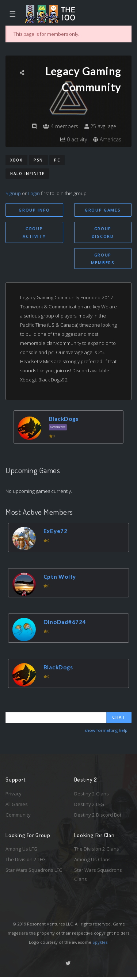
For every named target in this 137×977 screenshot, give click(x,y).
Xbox (16, 160)
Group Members (103, 258)
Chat (119, 717)
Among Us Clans (92, 859)
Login (34, 193)
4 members (60, 126)
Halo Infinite (27, 173)
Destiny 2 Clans (91, 793)
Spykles (99, 942)
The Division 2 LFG (25, 859)
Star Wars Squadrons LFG (33, 870)
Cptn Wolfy (59, 576)
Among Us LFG (21, 848)
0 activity (73, 139)
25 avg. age (100, 126)
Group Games (103, 210)
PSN (38, 160)
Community (18, 814)
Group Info (34, 210)
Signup (13, 193)
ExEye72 (55, 531)
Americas (107, 139)
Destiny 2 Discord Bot (97, 814)
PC (57, 160)
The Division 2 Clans (96, 848)
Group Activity (34, 232)
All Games (16, 804)
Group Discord (103, 232)
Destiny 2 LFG (89, 804)
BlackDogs (64, 418)
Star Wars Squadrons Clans (98, 874)
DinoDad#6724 (64, 622)
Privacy (13, 793)
